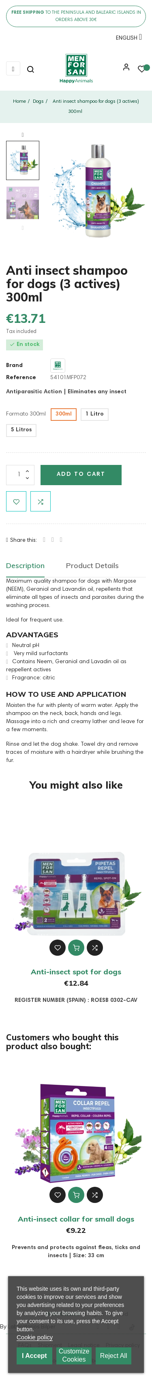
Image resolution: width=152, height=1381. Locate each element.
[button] (124, 70)
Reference (21, 378)
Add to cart (81, 474)
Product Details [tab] (92, 565)
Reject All (113, 1355)
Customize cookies (74, 1355)
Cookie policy (35, 1337)
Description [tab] (25, 565)
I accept (34, 1355)
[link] (76, 69)
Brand (14, 366)
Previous (22, 228)
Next (22, 135)
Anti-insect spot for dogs (76, 971)
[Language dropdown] (127, 40)
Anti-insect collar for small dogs (76, 1219)
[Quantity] (20, 475)
